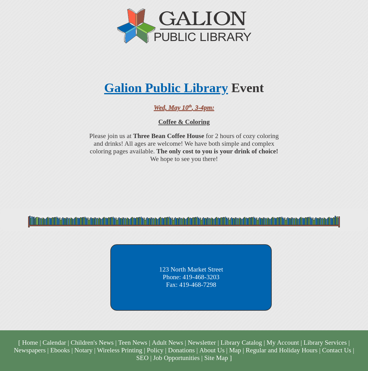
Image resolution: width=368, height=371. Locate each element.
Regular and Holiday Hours (282, 350)
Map (235, 350)
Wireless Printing (119, 350)
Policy (155, 350)
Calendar (54, 342)
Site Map (216, 358)
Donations (181, 350)
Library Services (325, 342)
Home (30, 342)
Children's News (92, 342)
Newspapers (30, 350)
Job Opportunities (176, 358)
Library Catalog (241, 342)
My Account (283, 342)
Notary (83, 350)
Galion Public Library (166, 88)
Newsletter (202, 342)
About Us (211, 350)
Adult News (167, 342)
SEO (142, 358)
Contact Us (336, 350)
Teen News (132, 342)
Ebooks (60, 350)
